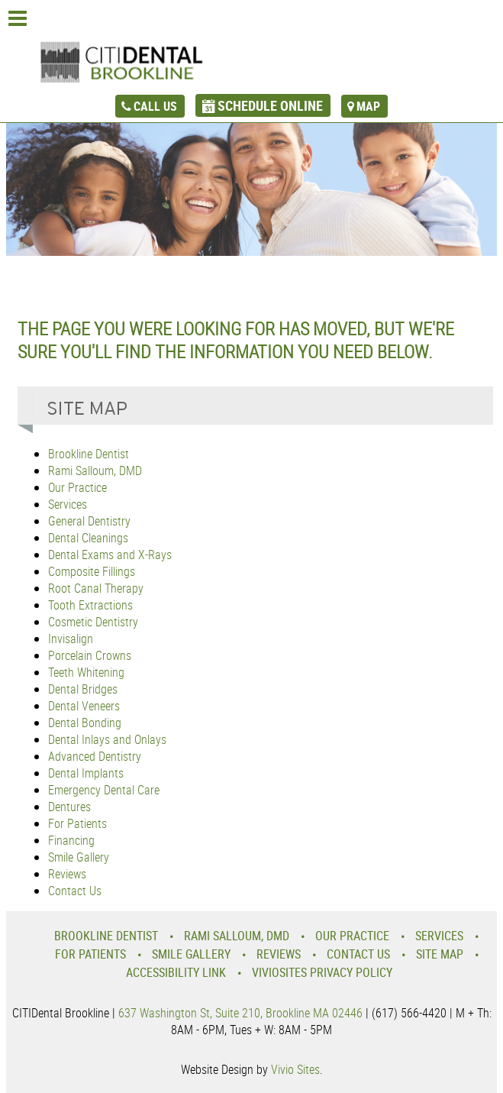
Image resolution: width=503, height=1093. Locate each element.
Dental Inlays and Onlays (107, 739)
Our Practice (77, 487)
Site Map (439, 954)
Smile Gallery (78, 857)
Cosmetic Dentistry (93, 621)
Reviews (67, 873)
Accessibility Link (176, 972)
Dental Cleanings (88, 537)
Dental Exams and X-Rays (110, 554)
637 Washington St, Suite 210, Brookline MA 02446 (240, 1012)
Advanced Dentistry (94, 756)
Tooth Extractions (90, 605)
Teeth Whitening (86, 672)
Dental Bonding (84, 722)
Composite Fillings (91, 571)
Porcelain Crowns (89, 655)
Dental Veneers (84, 705)
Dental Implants (86, 773)
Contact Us (75, 890)
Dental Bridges (83, 689)
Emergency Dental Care (104, 789)
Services (67, 504)
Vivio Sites (295, 1069)
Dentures (69, 806)
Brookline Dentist (88, 453)
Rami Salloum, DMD (95, 470)
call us (155, 106)
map (368, 106)
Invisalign (70, 638)
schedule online (270, 105)
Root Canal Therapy (95, 588)
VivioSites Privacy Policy (322, 972)
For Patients (77, 823)
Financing (71, 840)
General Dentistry (89, 521)
